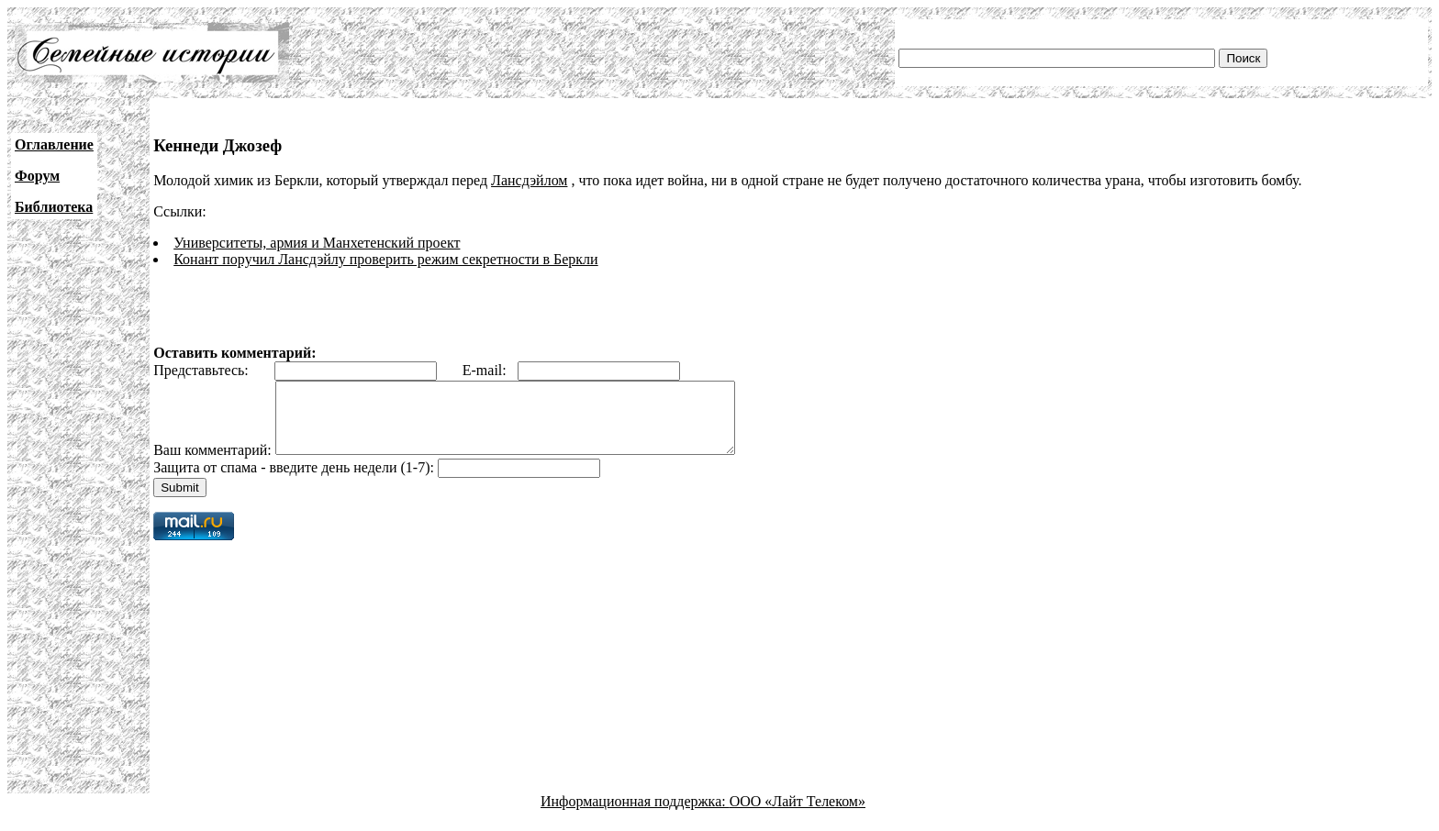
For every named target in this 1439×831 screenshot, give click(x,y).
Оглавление (54, 144)
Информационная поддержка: (635, 815)
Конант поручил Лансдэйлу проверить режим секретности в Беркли (385, 259)
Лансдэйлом (529, 180)
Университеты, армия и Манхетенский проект (316, 242)
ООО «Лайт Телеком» (797, 815)
